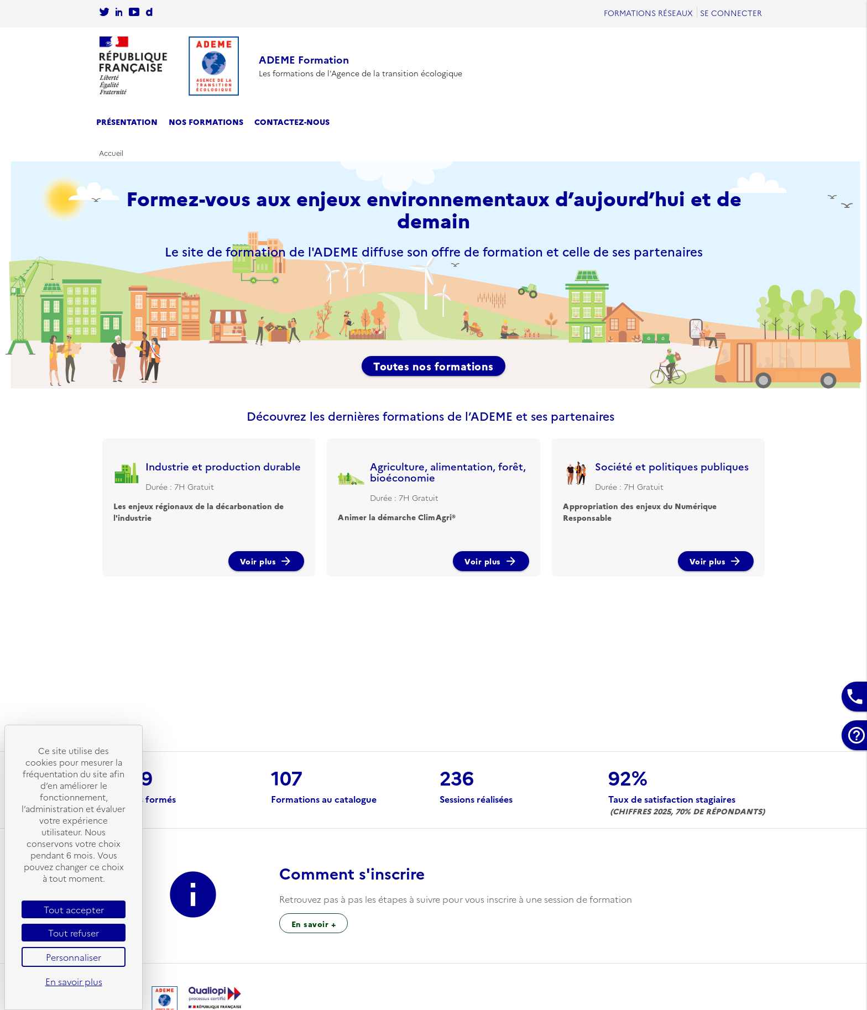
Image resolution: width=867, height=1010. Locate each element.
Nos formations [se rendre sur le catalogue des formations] (206, 121)
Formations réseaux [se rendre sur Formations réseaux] (648, 12)
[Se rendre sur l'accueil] (169, 66)
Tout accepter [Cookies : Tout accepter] (74, 909)
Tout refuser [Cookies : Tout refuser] (73, 933)
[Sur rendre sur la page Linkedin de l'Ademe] (119, 12)
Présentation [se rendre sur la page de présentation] (127, 121)
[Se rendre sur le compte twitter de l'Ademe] (104, 12)
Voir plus (266, 561)
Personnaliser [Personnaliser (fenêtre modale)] (73, 957)
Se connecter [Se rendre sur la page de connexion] (731, 12)
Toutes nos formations (433, 366)
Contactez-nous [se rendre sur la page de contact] (292, 121)
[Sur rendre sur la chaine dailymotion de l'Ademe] (149, 12)
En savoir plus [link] (73, 981)
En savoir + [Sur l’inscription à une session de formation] (313, 923)
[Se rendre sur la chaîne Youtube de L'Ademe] (134, 12)
